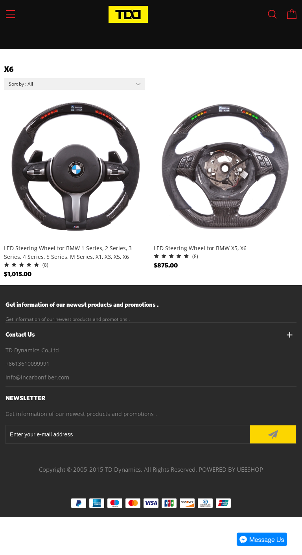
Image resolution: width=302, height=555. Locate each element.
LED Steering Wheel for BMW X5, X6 (200, 248)
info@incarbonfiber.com (37, 377)
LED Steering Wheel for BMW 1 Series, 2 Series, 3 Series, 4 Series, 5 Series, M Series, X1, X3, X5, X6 (68, 252)
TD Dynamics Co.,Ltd (32, 350)
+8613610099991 (28, 363)
